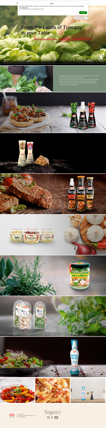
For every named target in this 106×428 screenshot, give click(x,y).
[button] (86, 3)
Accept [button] (83, 12)
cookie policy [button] (24, 7)
